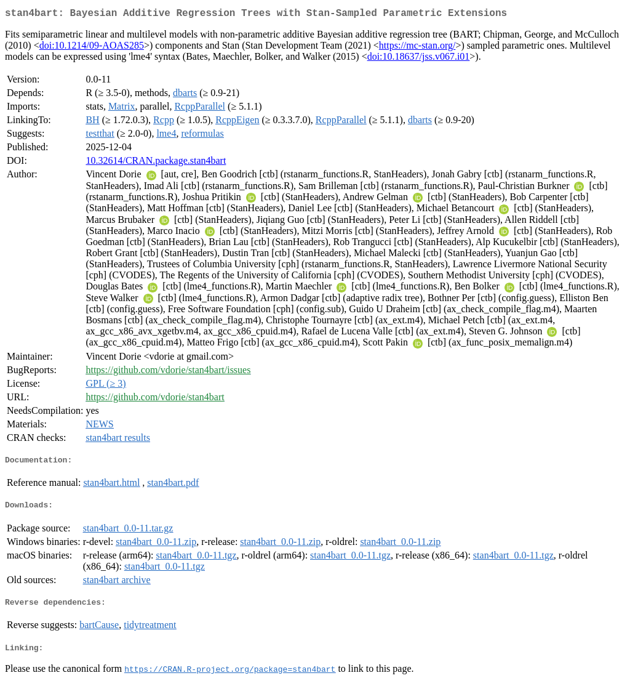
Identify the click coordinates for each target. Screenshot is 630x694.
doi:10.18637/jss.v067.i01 (418, 59)
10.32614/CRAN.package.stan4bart (156, 163)
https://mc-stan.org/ (417, 47)
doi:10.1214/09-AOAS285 (91, 47)
